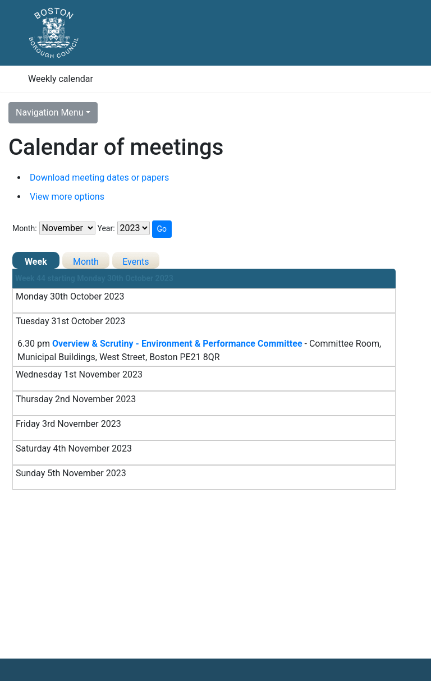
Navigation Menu (50, 112)
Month (86, 261)
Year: (105, 228)
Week (36, 261)
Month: (24, 228)
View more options (67, 196)
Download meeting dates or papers (99, 177)
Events (135, 261)
